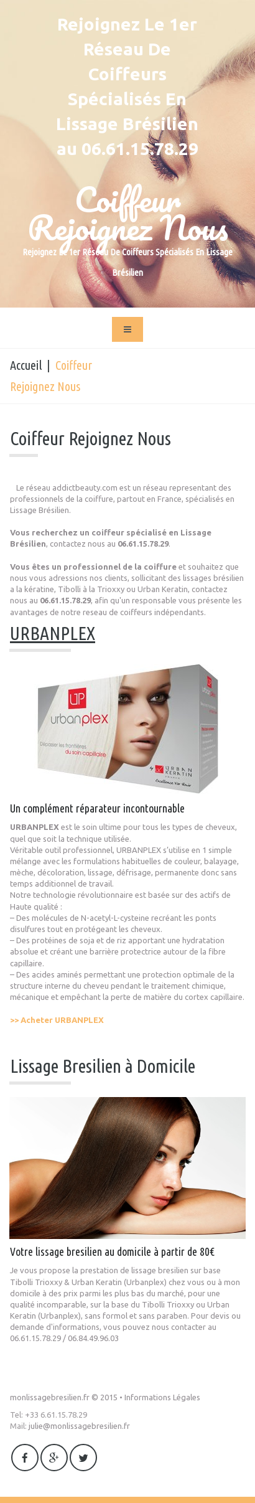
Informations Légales (162, 1397)
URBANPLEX (52, 633)
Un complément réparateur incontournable (97, 808)
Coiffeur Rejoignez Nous (127, 213)
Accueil (26, 365)
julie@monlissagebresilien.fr (79, 1425)
